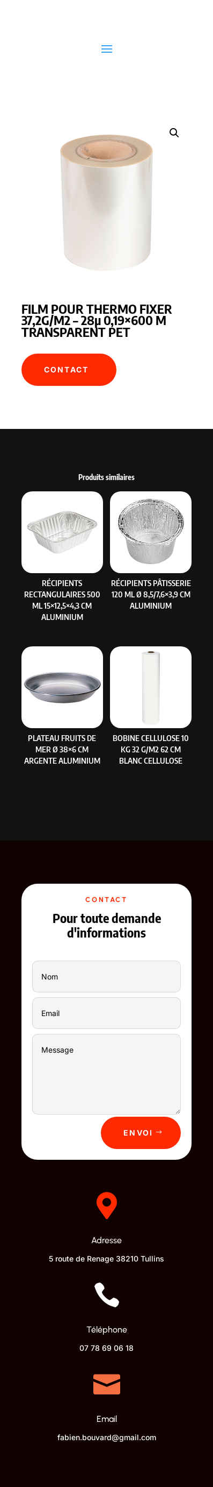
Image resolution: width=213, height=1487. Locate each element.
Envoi (138, 1132)
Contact (66, 369)
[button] (174, 133)
